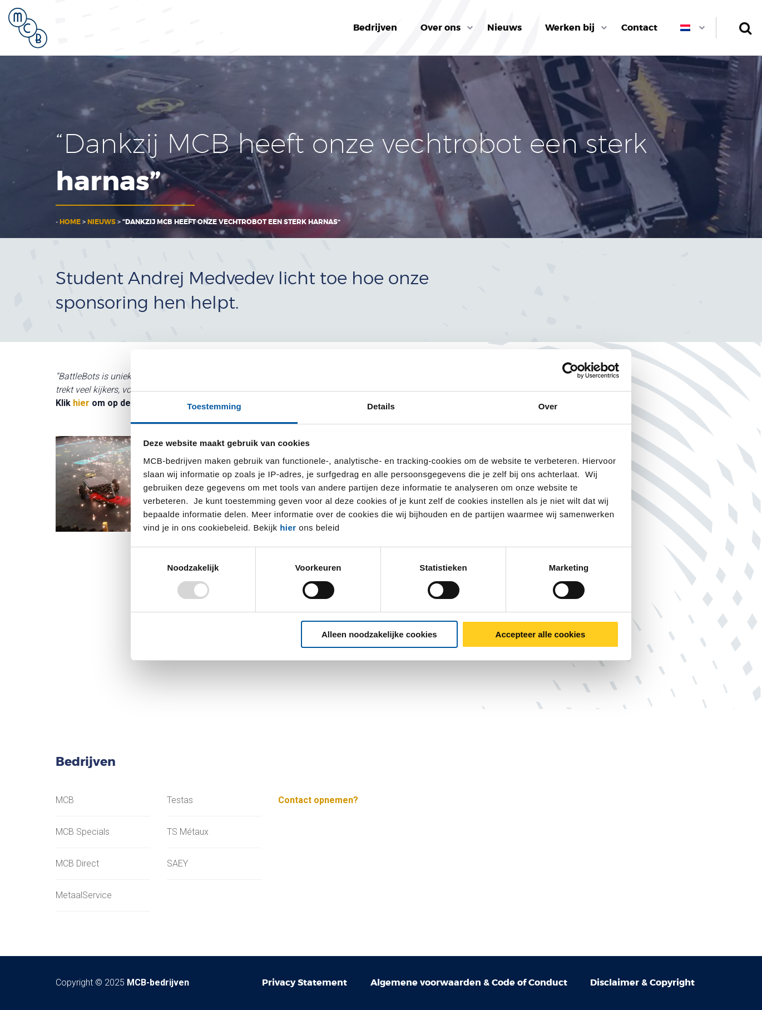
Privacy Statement (304, 982)
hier (288, 527)
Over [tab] (548, 406)
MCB (65, 800)
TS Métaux (188, 832)
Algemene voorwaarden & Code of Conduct (468, 982)
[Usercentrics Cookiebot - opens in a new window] (570, 370)
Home (70, 221)
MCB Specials (83, 832)
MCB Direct (77, 863)
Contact (639, 27)
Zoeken (745, 27)
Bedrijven (375, 27)
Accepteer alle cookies (541, 634)
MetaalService (84, 895)
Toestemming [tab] (214, 406)
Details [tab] (381, 406)
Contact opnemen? (318, 800)
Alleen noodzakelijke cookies (379, 634)
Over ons (440, 27)
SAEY (177, 863)
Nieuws (504, 27)
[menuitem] (375, 28)
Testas (180, 800)
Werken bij (570, 27)
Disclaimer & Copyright (642, 982)
